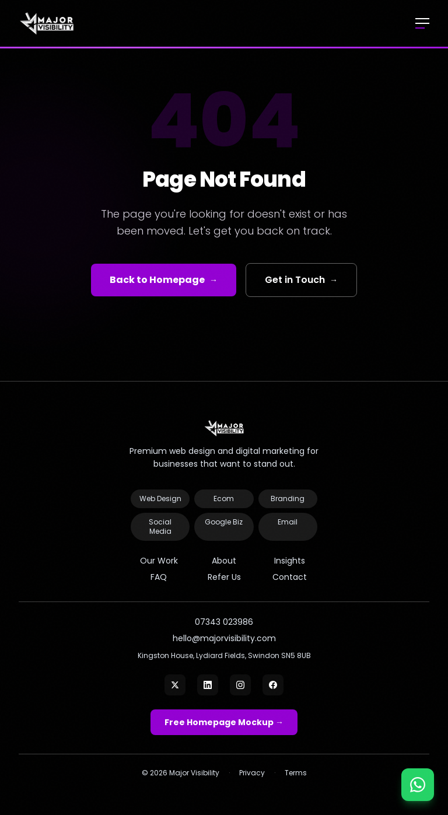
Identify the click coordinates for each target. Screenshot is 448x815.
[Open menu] (422, 23)
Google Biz (224, 522)
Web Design (160, 498)
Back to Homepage (164, 279)
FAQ (158, 577)
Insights (289, 560)
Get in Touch (301, 279)
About (224, 560)
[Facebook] (273, 684)
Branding (287, 498)
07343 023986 (224, 622)
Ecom (224, 498)
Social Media (160, 526)
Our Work (159, 560)
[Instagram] (240, 684)
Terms (296, 773)
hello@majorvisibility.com (224, 638)
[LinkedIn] (207, 684)
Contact (289, 577)
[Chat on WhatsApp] (417, 784)
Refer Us (224, 577)
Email (288, 522)
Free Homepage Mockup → (224, 722)
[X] (175, 684)
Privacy (252, 773)
